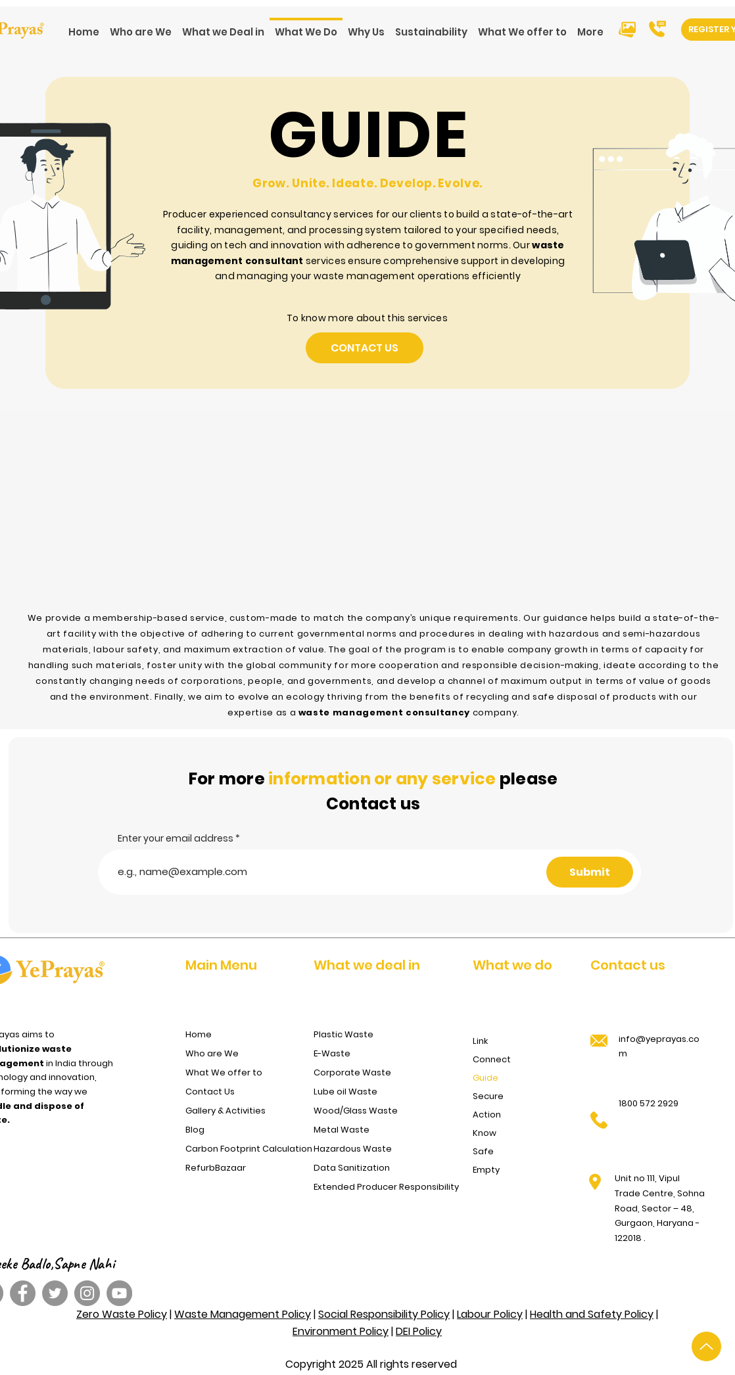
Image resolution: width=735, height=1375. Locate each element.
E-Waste (332, 1053)
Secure (488, 1096)
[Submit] (589, 872)
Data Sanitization (352, 1167)
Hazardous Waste (353, 1148)
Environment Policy (341, 1331)
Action (487, 1114)
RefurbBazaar (215, 1167)
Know (484, 1133)
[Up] (706, 1346)
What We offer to (223, 1072)
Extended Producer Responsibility (382, 1187)
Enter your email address (175, 838)
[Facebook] (23, 1293)
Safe (483, 1151)
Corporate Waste (352, 1072)
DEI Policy (419, 1331)
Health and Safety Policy (591, 1314)
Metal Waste (341, 1129)
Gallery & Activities (225, 1110)
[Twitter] (55, 1293)
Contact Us (210, 1091)
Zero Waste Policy (121, 1314)
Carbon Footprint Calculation (245, 1148)
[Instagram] (87, 1293)
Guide (485, 1077)
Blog (194, 1129)
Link (480, 1041)
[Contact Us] (364, 347)
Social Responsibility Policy (384, 1314)
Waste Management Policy (242, 1314)
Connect (492, 1059)
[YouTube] (119, 1293)
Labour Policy (490, 1314)
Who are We (212, 1053)
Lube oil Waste (345, 1091)
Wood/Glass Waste (356, 1110)
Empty (486, 1169)
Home (198, 1034)
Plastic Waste (343, 1034)
